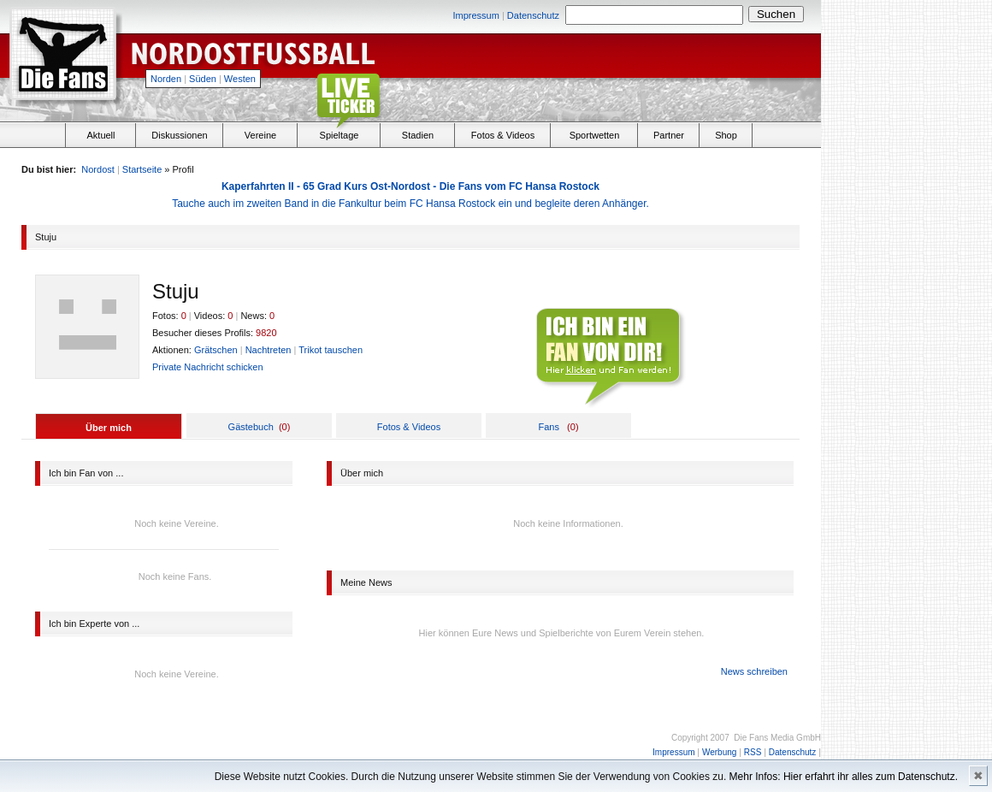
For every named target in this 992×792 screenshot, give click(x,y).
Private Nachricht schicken (207, 367)
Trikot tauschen (330, 350)
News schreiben (754, 671)
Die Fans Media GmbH (777, 737)
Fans (548, 427)
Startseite (142, 169)
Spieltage (339, 135)
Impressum (475, 15)
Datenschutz (533, 15)
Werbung (719, 752)
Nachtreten (268, 350)
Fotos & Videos (502, 135)
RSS (753, 752)
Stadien (418, 135)
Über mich (109, 428)
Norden (166, 79)
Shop (726, 135)
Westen (240, 79)
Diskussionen (179, 135)
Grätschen (216, 350)
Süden (202, 79)
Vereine (260, 135)
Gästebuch (251, 427)
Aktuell (100, 135)
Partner (668, 135)
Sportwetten (595, 135)
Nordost (98, 169)
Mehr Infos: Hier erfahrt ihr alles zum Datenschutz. (843, 777)
